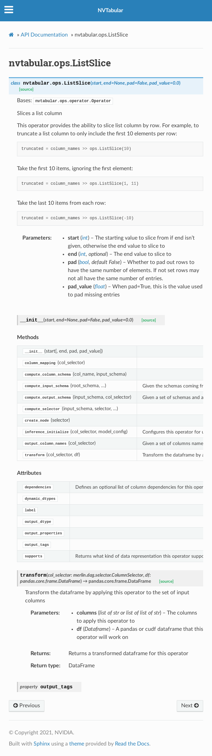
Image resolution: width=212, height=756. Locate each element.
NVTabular (110, 10)
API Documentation (44, 35)
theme (76, 744)
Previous (26, 705)
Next (190, 705)
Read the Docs (132, 744)
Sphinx (42, 744)
